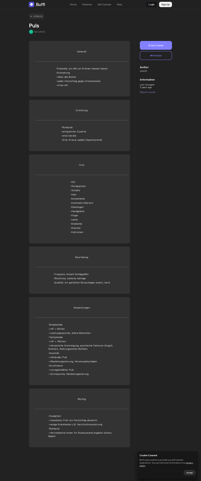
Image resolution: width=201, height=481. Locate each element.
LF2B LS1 (36, 16)
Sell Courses (104, 4)
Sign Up (165, 4)
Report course (147, 92)
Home (73, 4)
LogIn (152, 4)
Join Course (155, 45)
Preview (156, 55)
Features (87, 4)
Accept (189, 473)
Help (119, 4)
